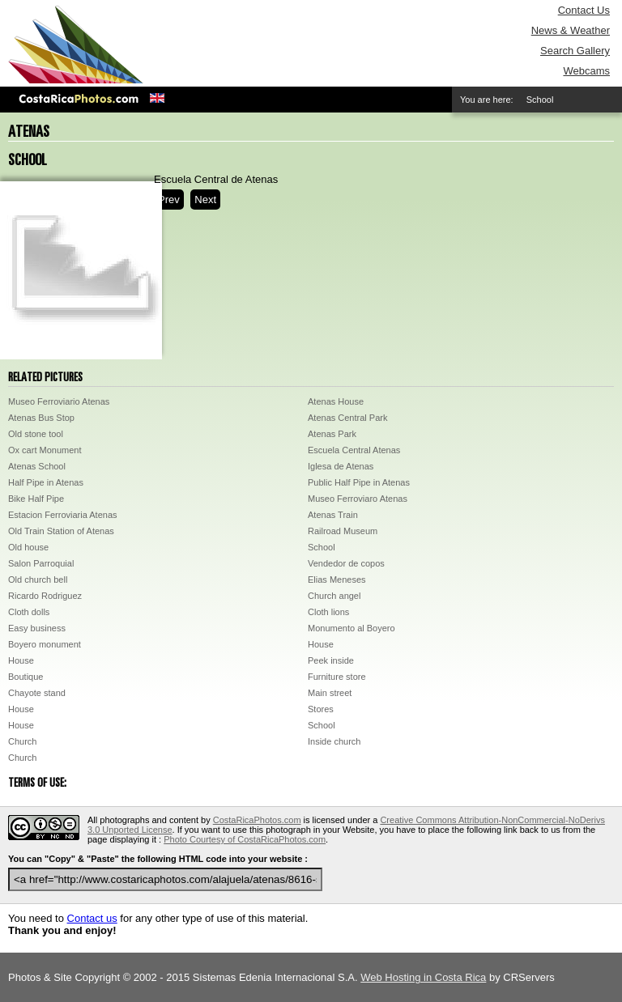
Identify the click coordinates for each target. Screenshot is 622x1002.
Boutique (25, 676)
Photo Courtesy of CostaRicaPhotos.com (245, 839)
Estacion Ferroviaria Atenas (62, 515)
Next (205, 199)
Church (22, 741)
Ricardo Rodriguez (45, 596)
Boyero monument (44, 644)
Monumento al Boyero (351, 628)
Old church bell (37, 579)
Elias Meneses (337, 579)
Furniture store (337, 676)
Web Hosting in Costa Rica (423, 977)
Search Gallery (575, 51)
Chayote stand (37, 693)
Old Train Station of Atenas (61, 531)
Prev (169, 199)
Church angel (334, 596)
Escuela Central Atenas (354, 450)
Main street (329, 693)
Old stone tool (35, 434)
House (321, 644)
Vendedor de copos (346, 563)
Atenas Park (332, 434)
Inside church (334, 741)
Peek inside (331, 660)
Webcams (586, 71)
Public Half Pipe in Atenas (359, 482)
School (321, 547)
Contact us (92, 918)
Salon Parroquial (41, 563)
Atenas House (336, 401)
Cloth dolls (28, 612)
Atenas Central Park (347, 417)
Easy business (37, 628)
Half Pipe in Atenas (45, 482)
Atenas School (37, 466)
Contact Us (584, 10)
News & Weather (570, 30)
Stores (321, 709)
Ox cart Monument (44, 450)
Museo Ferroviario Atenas (58, 401)
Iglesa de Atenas (340, 466)
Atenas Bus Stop (41, 417)
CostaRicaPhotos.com (257, 820)
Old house (28, 547)
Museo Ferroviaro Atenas (357, 498)
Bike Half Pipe (36, 498)
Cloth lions (328, 612)
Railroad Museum (342, 531)
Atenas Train (333, 515)
